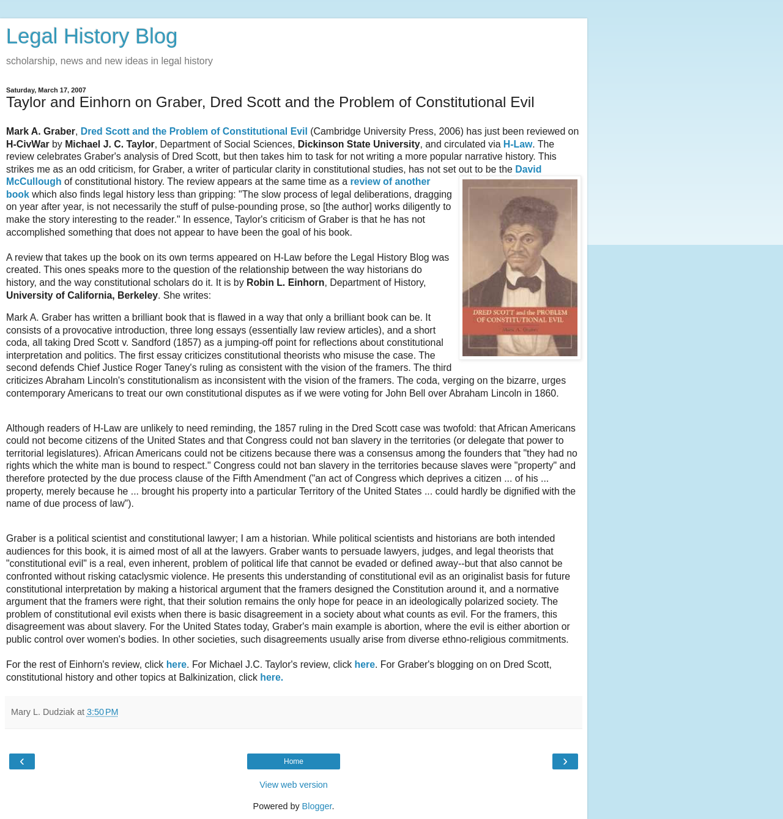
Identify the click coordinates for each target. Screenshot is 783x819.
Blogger (317, 806)
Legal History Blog (91, 36)
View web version (293, 785)
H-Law (518, 144)
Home (293, 761)
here (176, 664)
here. (271, 677)
